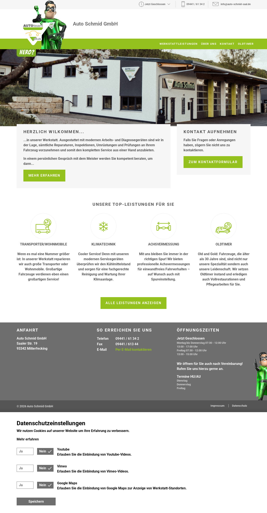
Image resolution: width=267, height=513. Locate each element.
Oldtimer (246, 43)
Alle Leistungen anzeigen (133, 303)
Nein (42, 451)
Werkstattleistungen (178, 43)
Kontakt (227, 43)
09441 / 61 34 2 (127, 339)
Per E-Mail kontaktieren (133, 350)
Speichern (36, 501)
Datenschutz (239, 405)
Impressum (218, 405)
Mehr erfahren (44, 175)
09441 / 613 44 (126, 344)
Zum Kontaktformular (213, 162)
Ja (21, 451)
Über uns (209, 43)
